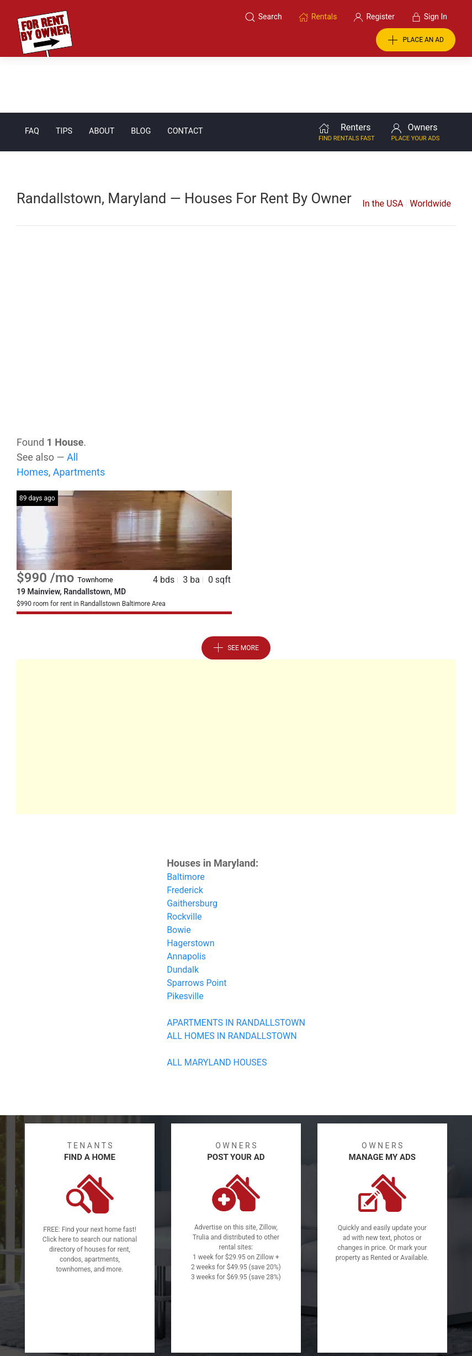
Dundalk (183, 914)
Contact (185, 75)
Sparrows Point (196, 927)
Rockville (184, 861)
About (101, 75)
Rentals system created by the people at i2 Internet (347, 1319)
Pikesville (185, 940)
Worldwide (430, 148)
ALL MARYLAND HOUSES (217, 1006)
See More (236, 592)
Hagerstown (190, 887)
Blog (141, 75)
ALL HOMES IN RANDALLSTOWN (232, 980)
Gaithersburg (192, 847)
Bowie (179, 874)
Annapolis (186, 900)
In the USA (382, 148)
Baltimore (186, 821)
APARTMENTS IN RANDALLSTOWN (236, 967)
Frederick (185, 834)
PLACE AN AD (416, 40)
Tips (64, 75)
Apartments (79, 416)
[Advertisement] (236, 253)
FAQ (32, 75)
